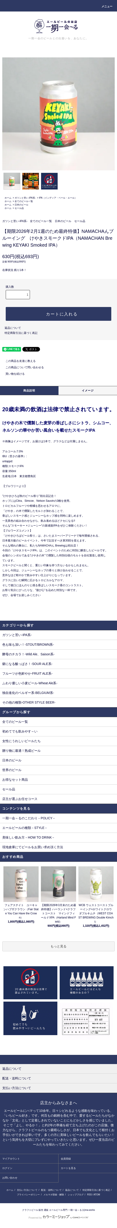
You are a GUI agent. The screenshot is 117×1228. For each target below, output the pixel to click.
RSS (89, 1194)
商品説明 (29, 390)
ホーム (8, 198)
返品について (13, 328)
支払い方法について (27, 1190)
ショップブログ (76, 1194)
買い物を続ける (12, 373)
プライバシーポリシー (28, 1194)
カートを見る (68, 1168)
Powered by (58, 1217)
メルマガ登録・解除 (53, 1194)
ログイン (7, 1168)
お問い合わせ (9, 1177)
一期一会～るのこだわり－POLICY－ (29, 818)
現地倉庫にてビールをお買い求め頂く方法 (32, 847)
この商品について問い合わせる (22, 367)
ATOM (97, 1194)
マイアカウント (11, 1158)
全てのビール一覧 (24, 201)
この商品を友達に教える (18, 361)
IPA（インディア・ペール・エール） (58, 198)
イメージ (88, 390)
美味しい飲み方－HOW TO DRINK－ (28, 837)
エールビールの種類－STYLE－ (25, 828)
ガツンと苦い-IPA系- (25, 198)
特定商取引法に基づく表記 (21, 333)
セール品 (19, 208)
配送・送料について (51, 1190)
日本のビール (21, 204)
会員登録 (66, 1158)
